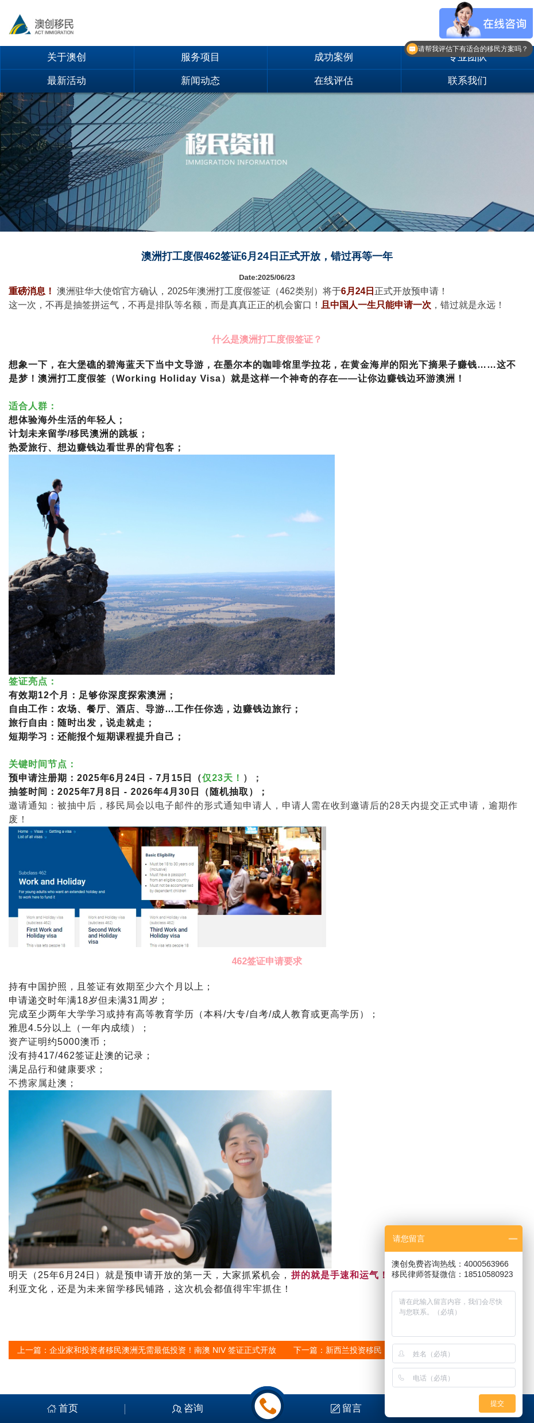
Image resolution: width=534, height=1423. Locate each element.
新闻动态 (200, 80)
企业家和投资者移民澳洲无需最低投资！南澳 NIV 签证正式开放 (162, 1350)
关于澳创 (66, 57)
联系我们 (467, 80)
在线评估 (333, 80)
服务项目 (200, 57)
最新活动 (66, 80)
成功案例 (333, 57)
